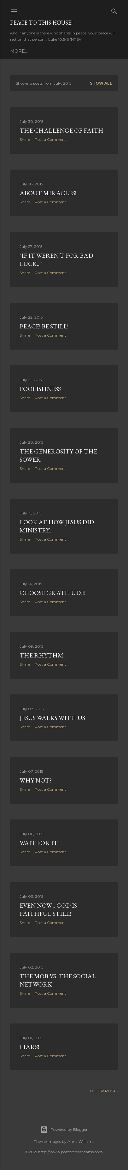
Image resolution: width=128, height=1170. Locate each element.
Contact (99, 51)
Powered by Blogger (64, 1129)
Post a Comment (50, 139)
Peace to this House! (41, 22)
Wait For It (39, 843)
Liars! (29, 1047)
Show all (101, 83)
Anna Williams (80, 1141)
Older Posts (104, 1091)
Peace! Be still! (44, 326)
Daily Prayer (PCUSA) (37, 51)
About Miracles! (48, 193)
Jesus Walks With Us (52, 718)
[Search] (114, 10)
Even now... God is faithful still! (48, 909)
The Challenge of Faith (61, 130)
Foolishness (40, 389)
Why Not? (36, 780)
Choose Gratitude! (52, 593)
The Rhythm (41, 655)
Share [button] (25, 139)
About (76, 51)
